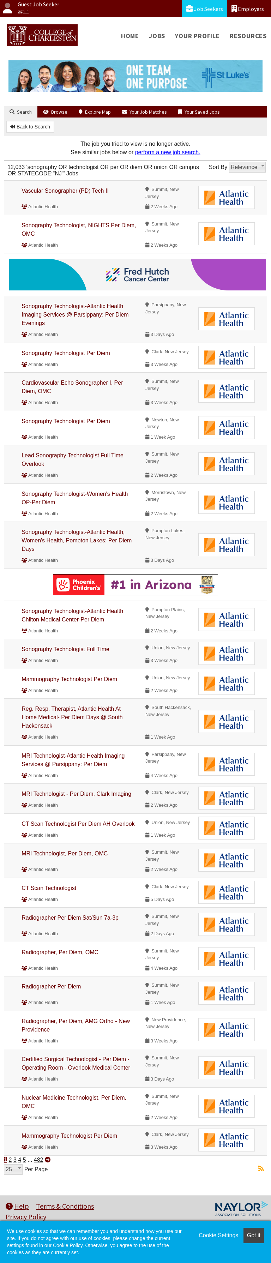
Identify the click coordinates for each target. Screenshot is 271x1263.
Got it (253, 1235)
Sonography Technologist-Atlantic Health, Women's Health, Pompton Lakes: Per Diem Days (77, 540)
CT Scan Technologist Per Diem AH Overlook (78, 824)
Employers (247, 8)
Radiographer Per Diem (51, 987)
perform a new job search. (167, 152)
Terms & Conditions (65, 1206)
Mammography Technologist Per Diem (69, 679)
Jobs (157, 36)
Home (130, 36)
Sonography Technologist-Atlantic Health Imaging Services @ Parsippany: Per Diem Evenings (75, 314)
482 (38, 1160)
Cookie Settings (218, 1235)
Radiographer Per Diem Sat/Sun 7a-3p (70, 918)
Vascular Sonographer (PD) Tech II (65, 191)
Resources (248, 36)
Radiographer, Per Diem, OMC (60, 952)
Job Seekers (204, 8)
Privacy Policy (26, 1216)
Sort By (218, 167)
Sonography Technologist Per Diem (66, 353)
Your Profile (197, 36)
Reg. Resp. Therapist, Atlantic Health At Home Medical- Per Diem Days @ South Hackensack (72, 717)
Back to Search (30, 127)
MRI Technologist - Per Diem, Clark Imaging (76, 794)
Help (17, 1206)
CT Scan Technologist (49, 888)
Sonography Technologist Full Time (65, 649)
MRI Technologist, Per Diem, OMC (65, 853)
